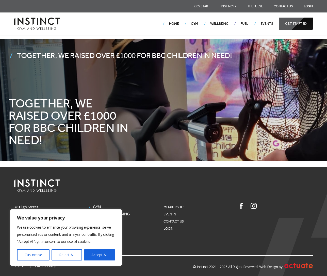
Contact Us (283, 6)
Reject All (66, 254)
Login (308, 6)
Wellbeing (219, 23)
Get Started (296, 23)
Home (174, 23)
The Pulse (255, 6)
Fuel (244, 23)
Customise (33, 254)
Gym (194, 23)
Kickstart (202, 6)
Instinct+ (228, 6)
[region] (66, 237)
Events (266, 23)
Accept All (99, 254)
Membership (174, 207)
